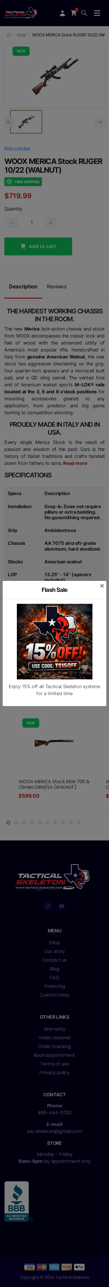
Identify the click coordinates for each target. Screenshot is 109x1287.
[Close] (102, 585)
